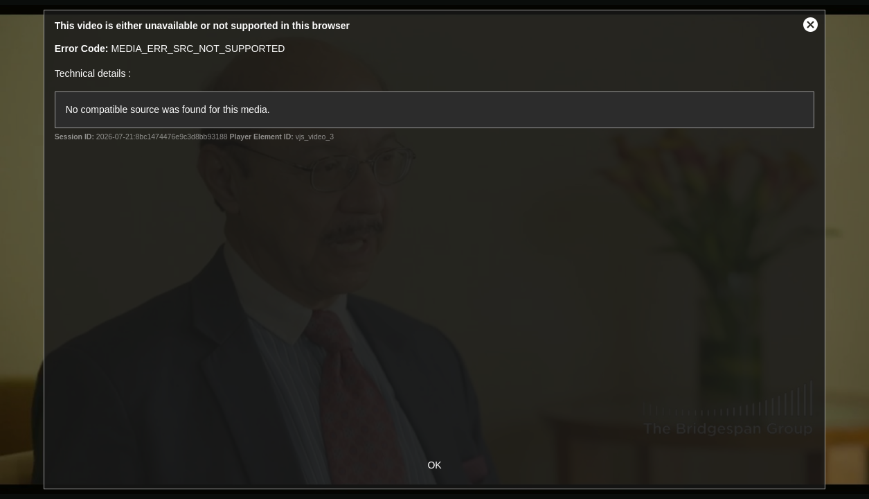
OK (434, 465)
